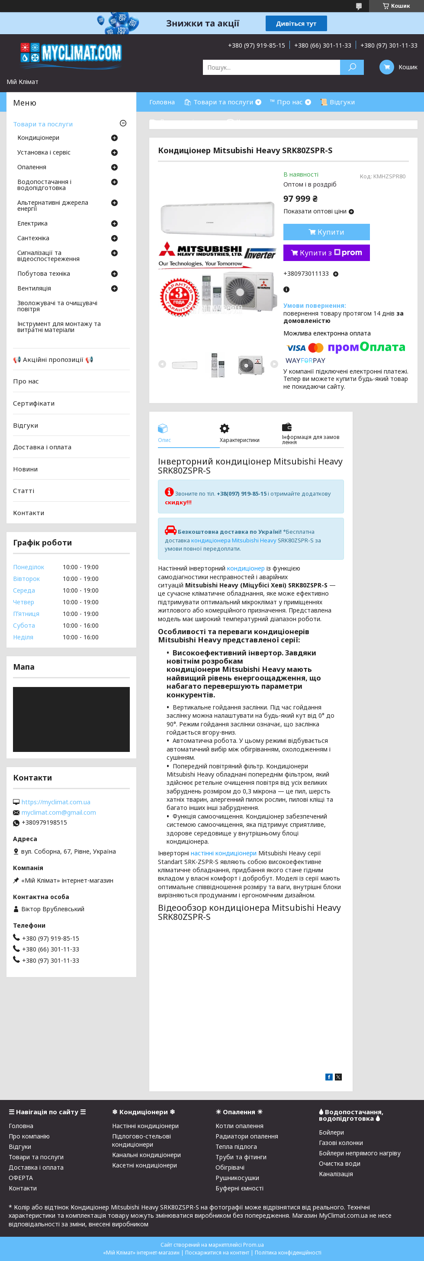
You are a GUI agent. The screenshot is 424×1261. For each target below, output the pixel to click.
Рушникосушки (237, 1178)
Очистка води (339, 1163)
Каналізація (336, 1174)
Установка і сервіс (44, 152)
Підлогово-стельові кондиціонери (141, 1140)
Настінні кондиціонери (145, 1126)
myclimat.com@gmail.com (59, 812)
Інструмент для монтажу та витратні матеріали (59, 327)
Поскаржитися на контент (217, 1252)
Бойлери (331, 1132)
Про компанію (29, 1136)
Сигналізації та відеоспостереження (48, 256)
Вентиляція (34, 288)
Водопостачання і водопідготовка (44, 185)
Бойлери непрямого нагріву (360, 1153)
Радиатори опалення (246, 1136)
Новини (25, 468)
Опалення (31, 167)
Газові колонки (341, 1142)
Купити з (331, 253)
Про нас (26, 381)
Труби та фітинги (241, 1157)
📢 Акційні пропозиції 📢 (53, 359)
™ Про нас (286, 101)
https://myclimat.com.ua (56, 802)
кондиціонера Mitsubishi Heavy (233, 540)
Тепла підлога (236, 1146)
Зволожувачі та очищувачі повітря (57, 306)
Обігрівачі (229, 1167)
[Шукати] (352, 67)
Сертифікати (34, 403)
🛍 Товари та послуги (218, 101)
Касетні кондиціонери (144, 1165)
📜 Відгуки (337, 101)
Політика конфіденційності (288, 1252)
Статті (23, 490)
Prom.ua (253, 1244)
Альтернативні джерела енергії (52, 206)
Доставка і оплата (42, 446)
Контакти (28, 512)
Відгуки (25, 424)
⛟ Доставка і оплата (183, 121)
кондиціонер (246, 568)
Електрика (32, 223)
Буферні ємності (239, 1188)
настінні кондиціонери (224, 853)
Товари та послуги (43, 123)
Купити (331, 232)
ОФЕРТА (21, 1178)
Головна (162, 101)
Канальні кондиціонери (146, 1155)
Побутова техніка (43, 274)
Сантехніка (33, 238)
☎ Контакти (246, 121)
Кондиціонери (38, 138)
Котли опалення (239, 1126)
